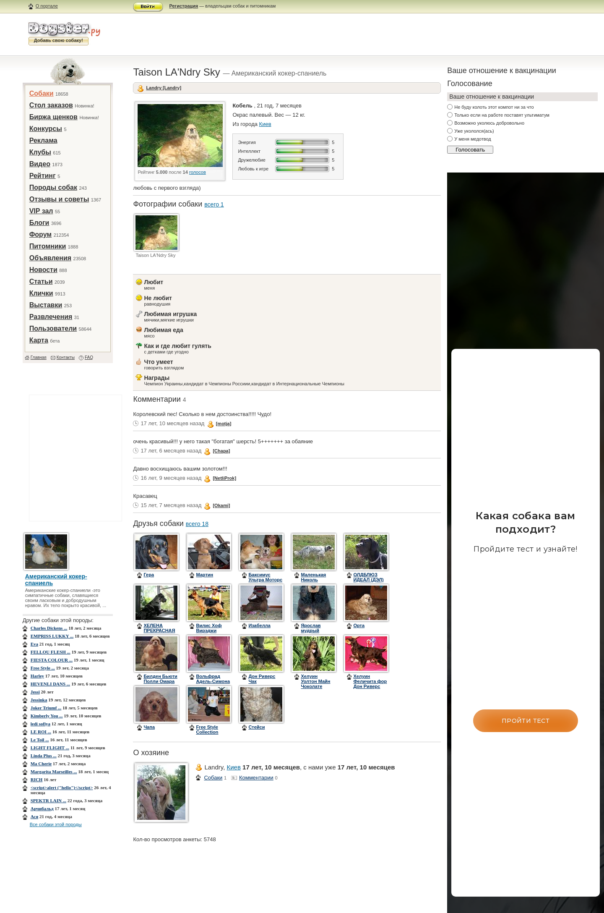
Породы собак (53, 187)
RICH (37, 779)
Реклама (43, 140)
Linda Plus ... (44, 755)
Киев (265, 124)
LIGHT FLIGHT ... (50, 747)
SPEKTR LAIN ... (48, 800)
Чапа (149, 727)
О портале (47, 5)
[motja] (224, 423)
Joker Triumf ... (46, 707)
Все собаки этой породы (56, 824)
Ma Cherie (41, 763)
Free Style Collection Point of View (210, 732)
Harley (37, 675)
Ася (35, 816)
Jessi (35, 691)
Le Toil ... (40, 739)
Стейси (256, 727)
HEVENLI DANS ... (50, 683)
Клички (41, 293)
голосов (197, 172)
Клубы (40, 152)
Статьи (41, 281)
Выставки (45, 305)
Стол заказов (51, 105)
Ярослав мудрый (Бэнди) (310, 630)
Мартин (204, 574)
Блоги (39, 222)
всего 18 (197, 524)
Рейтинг (42, 175)
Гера (148, 574)
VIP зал (41, 211)
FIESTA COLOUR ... (52, 659)
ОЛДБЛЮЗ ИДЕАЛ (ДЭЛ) (368, 577)
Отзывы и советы (59, 199)
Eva (34, 643)
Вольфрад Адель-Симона (213, 679)
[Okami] (221, 505)
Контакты (66, 357)
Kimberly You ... (47, 715)
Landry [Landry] (163, 87)
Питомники (47, 246)
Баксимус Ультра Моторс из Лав (265, 579)
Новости (43, 269)
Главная (39, 357)
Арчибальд (42, 808)
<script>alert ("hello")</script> (62, 787)
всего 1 (214, 204)
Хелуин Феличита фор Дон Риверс (370, 681)
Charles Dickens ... (49, 627)
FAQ (89, 357)
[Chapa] (221, 450)
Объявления (50, 258)
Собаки (41, 93)
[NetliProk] (224, 478)
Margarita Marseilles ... (54, 771)
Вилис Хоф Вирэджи (208, 628)
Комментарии (256, 777)
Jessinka (39, 699)
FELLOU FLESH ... (50, 651)
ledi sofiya (40, 723)
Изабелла (259, 625)
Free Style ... (43, 667)
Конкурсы (45, 128)
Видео (39, 163)
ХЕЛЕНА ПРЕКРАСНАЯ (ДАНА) (159, 630)
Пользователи (53, 328)
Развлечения (51, 316)
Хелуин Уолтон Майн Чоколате (315, 681)
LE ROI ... (41, 731)
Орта (358, 625)
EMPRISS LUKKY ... (52, 635)
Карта (38, 340)
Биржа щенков (53, 116)
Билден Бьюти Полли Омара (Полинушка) (160, 681)
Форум (40, 234)
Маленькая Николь (313, 577)
